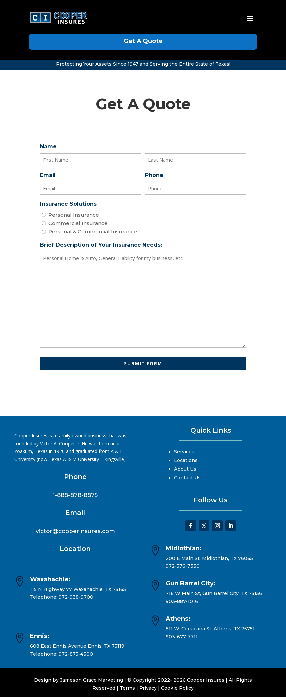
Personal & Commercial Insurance (92, 231)
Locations (186, 460)
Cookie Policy (177, 688)
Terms (127, 688)
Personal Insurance (73, 215)
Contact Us (187, 478)
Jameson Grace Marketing (91, 680)
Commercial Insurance (78, 223)
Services (184, 452)
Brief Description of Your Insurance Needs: (101, 245)
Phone (154, 175)
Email (48, 175)
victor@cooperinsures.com (75, 531)
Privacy (148, 688)
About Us (185, 469)
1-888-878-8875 (75, 495)
